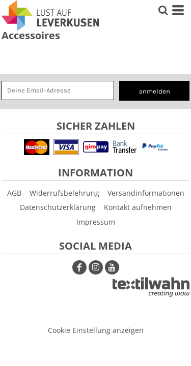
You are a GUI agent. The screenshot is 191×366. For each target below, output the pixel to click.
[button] (151, 287)
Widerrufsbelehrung (64, 193)
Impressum (95, 222)
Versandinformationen (145, 193)
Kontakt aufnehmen (138, 207)
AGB (14, 193)
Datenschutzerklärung (58, 207)
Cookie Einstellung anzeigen (96, 330)
